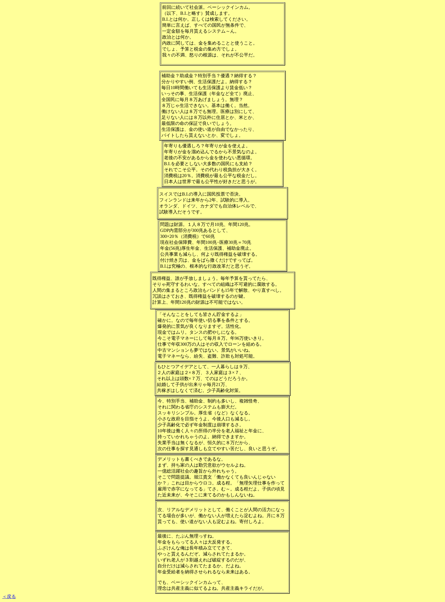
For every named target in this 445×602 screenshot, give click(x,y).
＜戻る (9, 596)
